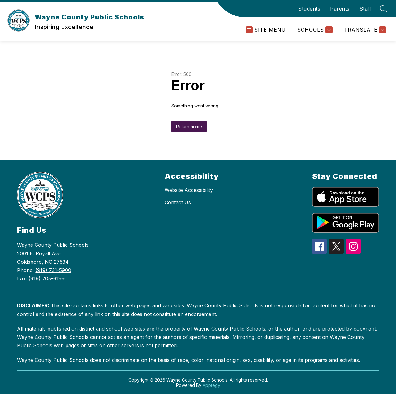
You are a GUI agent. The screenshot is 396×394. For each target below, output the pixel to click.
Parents (340, 9)
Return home (189, 126)
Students (309, 9)
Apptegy (211, 385)
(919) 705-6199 (46, 278)
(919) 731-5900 (53, 270)
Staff (365, 9)
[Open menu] (266, 30)
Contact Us (178, 202)
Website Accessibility (189, 190)
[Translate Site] (364, 30)
